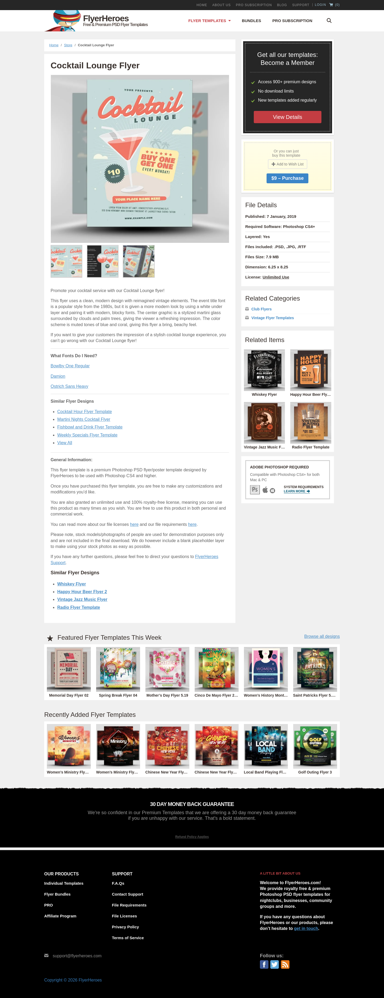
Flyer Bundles (57, 894)
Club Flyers (261, 309)
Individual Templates (63, 883)
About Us (221, 5)
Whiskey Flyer (71, 584)
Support (300, 5)
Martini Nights (70, 419)
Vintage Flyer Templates (272, 318)
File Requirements (129, 905)
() (334, 5)
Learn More (297, 491)
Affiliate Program (60, 916)
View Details (287, 117)
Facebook (264, 964)
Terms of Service (128, 937)
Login (320, 4)
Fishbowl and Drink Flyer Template (89, 427)
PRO (48, 905)
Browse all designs (322, 636)
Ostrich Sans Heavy (69, 386)
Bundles (251, 20)
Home (202, 5)
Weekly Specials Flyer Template (87, 435)
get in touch (306, 928)
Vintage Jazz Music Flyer (82, 599)
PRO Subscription (254, 5)
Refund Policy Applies (192, 837)
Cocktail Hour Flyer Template (84, 411)
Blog (282, 5)
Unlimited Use (276, 277)
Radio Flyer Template (78, 607)
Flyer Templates (207, 20)
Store (68, 45)
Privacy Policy (125, 927)
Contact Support (127, 894)
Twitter (274, 964)
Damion (58, 376)
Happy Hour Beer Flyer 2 (82, 591)
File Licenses (124, 916)
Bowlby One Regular (70, 366)
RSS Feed (285, 964)
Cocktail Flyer (97, 419)
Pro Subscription (292, 20)
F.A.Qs (118, 883)
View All (64, 442)
